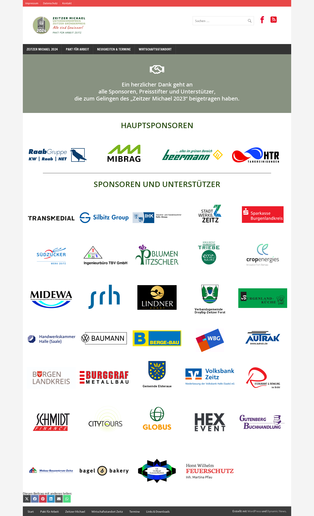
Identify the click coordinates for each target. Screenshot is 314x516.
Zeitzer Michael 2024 (42, 49)
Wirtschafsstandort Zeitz (107, 511)
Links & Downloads (158, 511)
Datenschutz (50, 3)
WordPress (254, 511)
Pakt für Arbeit (77, 49)
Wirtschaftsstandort (155, 49)
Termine (134, 511)
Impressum (31, 3)
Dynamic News (276, 511)
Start (31, 511)
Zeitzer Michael (75, 511)
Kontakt (67, 3)
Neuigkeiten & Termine (114, 49)
